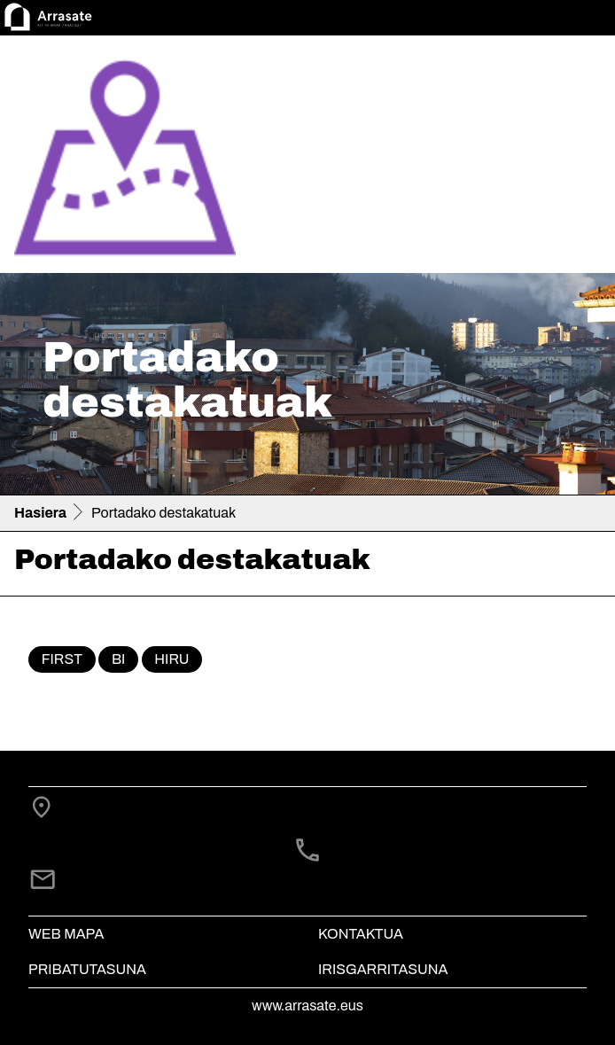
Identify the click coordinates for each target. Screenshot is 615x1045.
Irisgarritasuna (383, 969)
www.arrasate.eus (307, 1005)
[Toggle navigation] (576, 157)
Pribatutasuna (87, 969)
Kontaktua (360, 933)
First (62, 659)
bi (118, 659)
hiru (171, 659)
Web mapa (66, 933)
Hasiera (40, 512)
